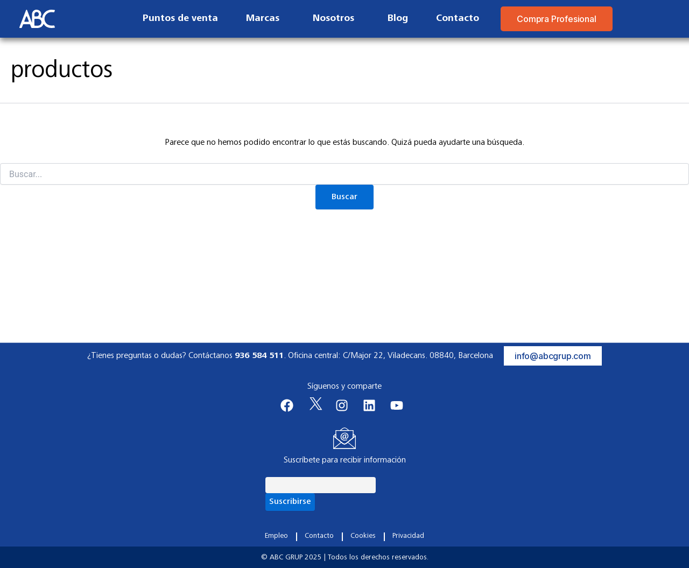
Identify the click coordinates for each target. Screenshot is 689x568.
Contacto (457, 19)
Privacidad (408, 536)
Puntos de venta (180, 19)
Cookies (363, 536)
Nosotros (336, 18)
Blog (398, 19)
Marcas (265, 18)
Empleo (276, 536)
